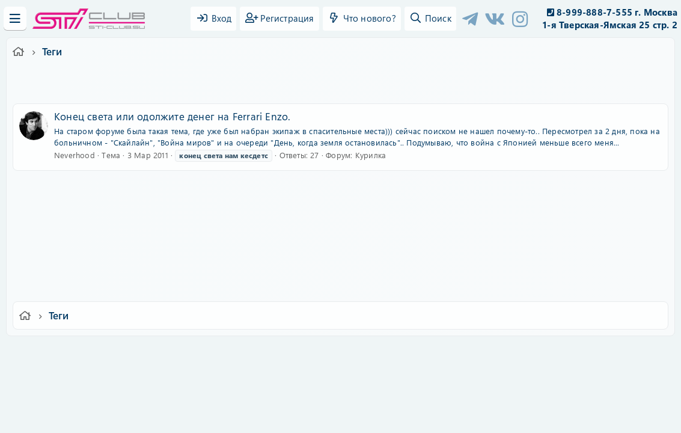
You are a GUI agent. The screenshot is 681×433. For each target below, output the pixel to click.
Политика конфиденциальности (422, 353)
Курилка (370, 155)
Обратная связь (234, 353)
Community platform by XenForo (340, 370)
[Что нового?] (362, 19)
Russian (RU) (165, 353)
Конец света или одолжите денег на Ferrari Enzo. (172, 116)
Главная (555, 353)
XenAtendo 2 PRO (294, 397)
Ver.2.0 (108, 353)
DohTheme (372, 416)
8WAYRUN (396, 388)
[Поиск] (430, 19)
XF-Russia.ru (54, 379)
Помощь (512, 353)
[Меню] (15, 19)
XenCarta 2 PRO (294, 388)
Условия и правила (312, 353)
